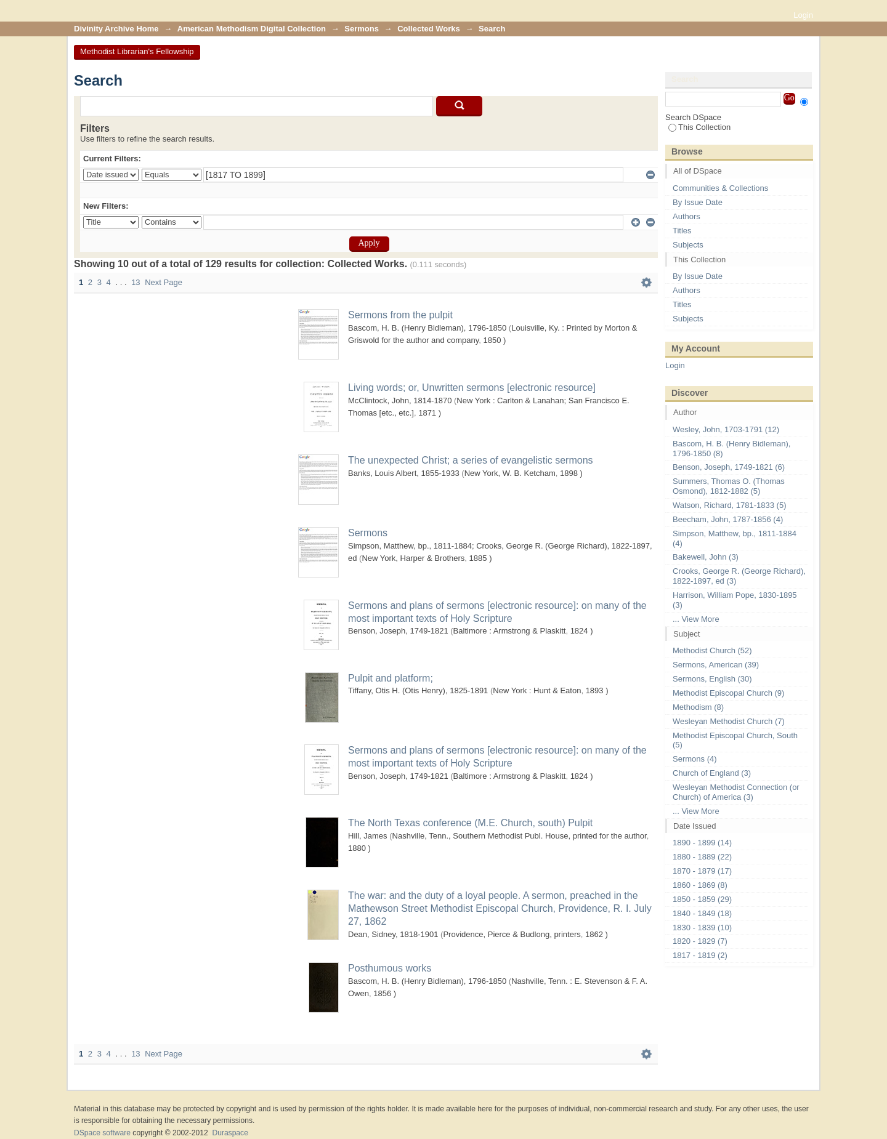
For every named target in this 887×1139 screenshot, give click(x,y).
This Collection (699, 127)
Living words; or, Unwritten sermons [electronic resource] (472, 387)
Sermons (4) (695, 758)
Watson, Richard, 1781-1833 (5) (730, 505)
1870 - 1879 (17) (702, 870)
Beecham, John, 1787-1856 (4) (728, 519)
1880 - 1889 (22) (702, 856)
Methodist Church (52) (712, 650)
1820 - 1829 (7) (700, 941)
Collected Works (428, 28)
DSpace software (102, 1133)
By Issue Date (698, 202)
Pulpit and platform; (390, 678)
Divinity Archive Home (116, 28)
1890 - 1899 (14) (702, 842)
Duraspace (230, 1133)
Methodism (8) (698, 707)
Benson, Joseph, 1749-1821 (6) (729, 467)
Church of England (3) (712, 773)
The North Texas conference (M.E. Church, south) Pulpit (470, 823)
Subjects (688, 244)
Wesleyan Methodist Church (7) (729, 721)
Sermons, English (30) (712, 678)
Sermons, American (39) (716, 664)
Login (803, 15)
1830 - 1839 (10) (702, 927)
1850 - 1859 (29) (702, 899)
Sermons (361, 28)
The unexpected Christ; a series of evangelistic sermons (470, 460)
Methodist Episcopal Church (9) (728, 693)
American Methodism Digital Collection (251, 28)
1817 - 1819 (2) (700, 955)
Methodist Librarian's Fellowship (137, 51)
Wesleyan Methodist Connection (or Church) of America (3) (736, 792)
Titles (682, 230)
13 (135, 282)
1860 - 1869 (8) (700, 885)
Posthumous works (389, 968)
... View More (696, 619)
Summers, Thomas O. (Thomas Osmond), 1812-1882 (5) (729, 486)
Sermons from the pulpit (400, 315)
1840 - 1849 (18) (702, 913)
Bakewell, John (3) (706, 556)
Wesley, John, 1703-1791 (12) (726, 429)
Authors (686, 216)
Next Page (163, 282)
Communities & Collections (720, 188)
